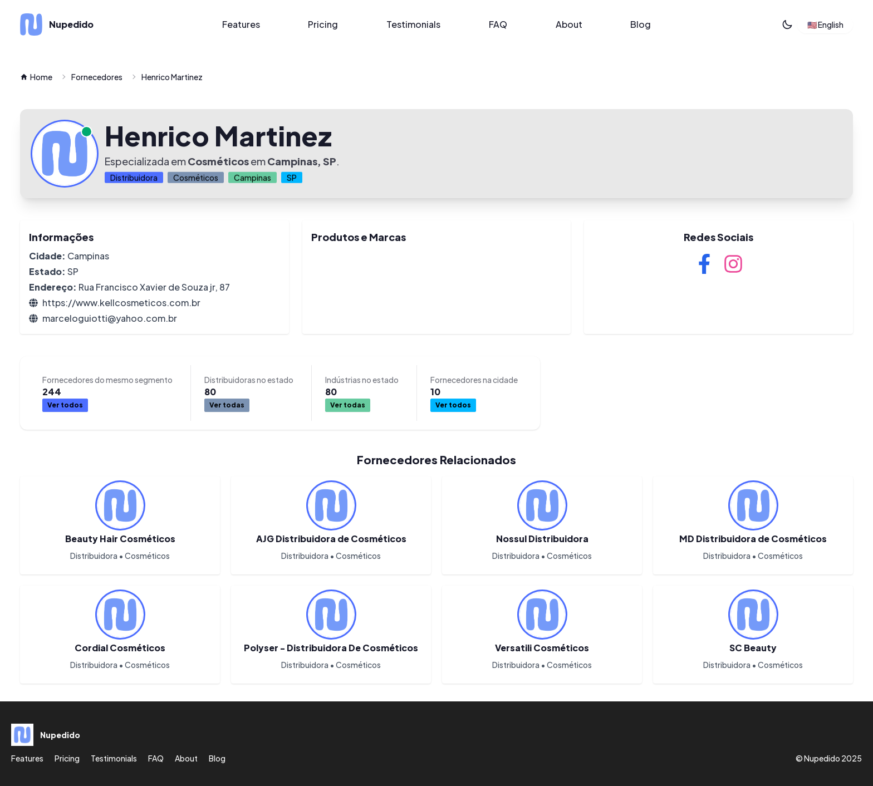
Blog (640, 24)
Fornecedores (96, 77)
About (569, 24)
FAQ (498, 24)
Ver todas (226, 405)
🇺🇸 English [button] (825, 24)
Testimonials (413, 24)
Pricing (323, 24)
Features (241, 24)
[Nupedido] (103, 24)
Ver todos (65, 405)
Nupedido (822, 758)
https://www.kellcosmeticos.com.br (121, 302)
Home (36, 77)
